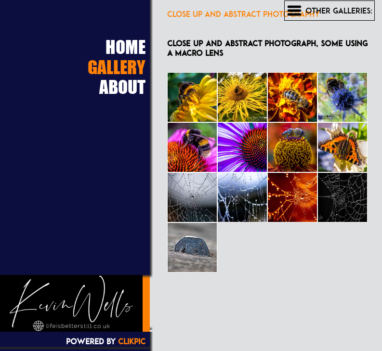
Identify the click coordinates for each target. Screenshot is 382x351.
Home (125, 47)
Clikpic (131, 341)
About (122, 87)
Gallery (116, 67)
